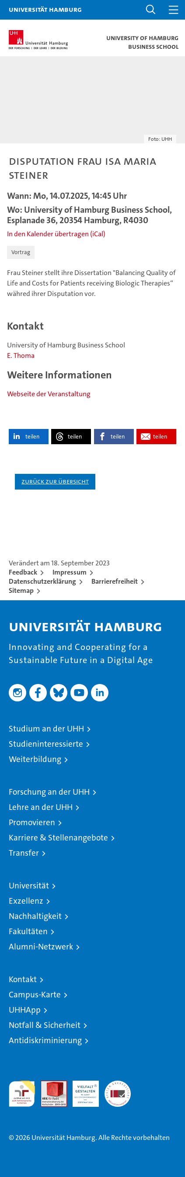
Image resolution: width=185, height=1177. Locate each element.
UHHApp (25, 1009)
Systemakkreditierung (118, 1085)
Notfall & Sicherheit (44, 1025)
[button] (151, 10)
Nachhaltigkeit (35, 916)
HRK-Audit (81, 1090)
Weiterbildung (35, 759)
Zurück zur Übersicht (55, 481)
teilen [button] (32, 436)
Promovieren (32, 822)
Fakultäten (28, 931)
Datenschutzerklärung (42, 581)
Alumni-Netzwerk (41, 946)
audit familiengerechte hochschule (22, 1094)
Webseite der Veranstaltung (49, 393)
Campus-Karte (35, 994)
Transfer (24, 852)
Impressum (69, 572)
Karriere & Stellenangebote (58, 837)
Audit (49, 1085)
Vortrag (20, 252)
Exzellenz (26, 900)
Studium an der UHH (46, 728)
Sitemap (21, 590)
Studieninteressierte (46, 743)
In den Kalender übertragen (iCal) (56, 233)
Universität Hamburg (45, 9)
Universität (29, 885)
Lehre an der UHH (41, 807)
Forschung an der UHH (49, 791)
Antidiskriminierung (45, 1040)
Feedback (23, 572)
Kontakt (23, 979)
